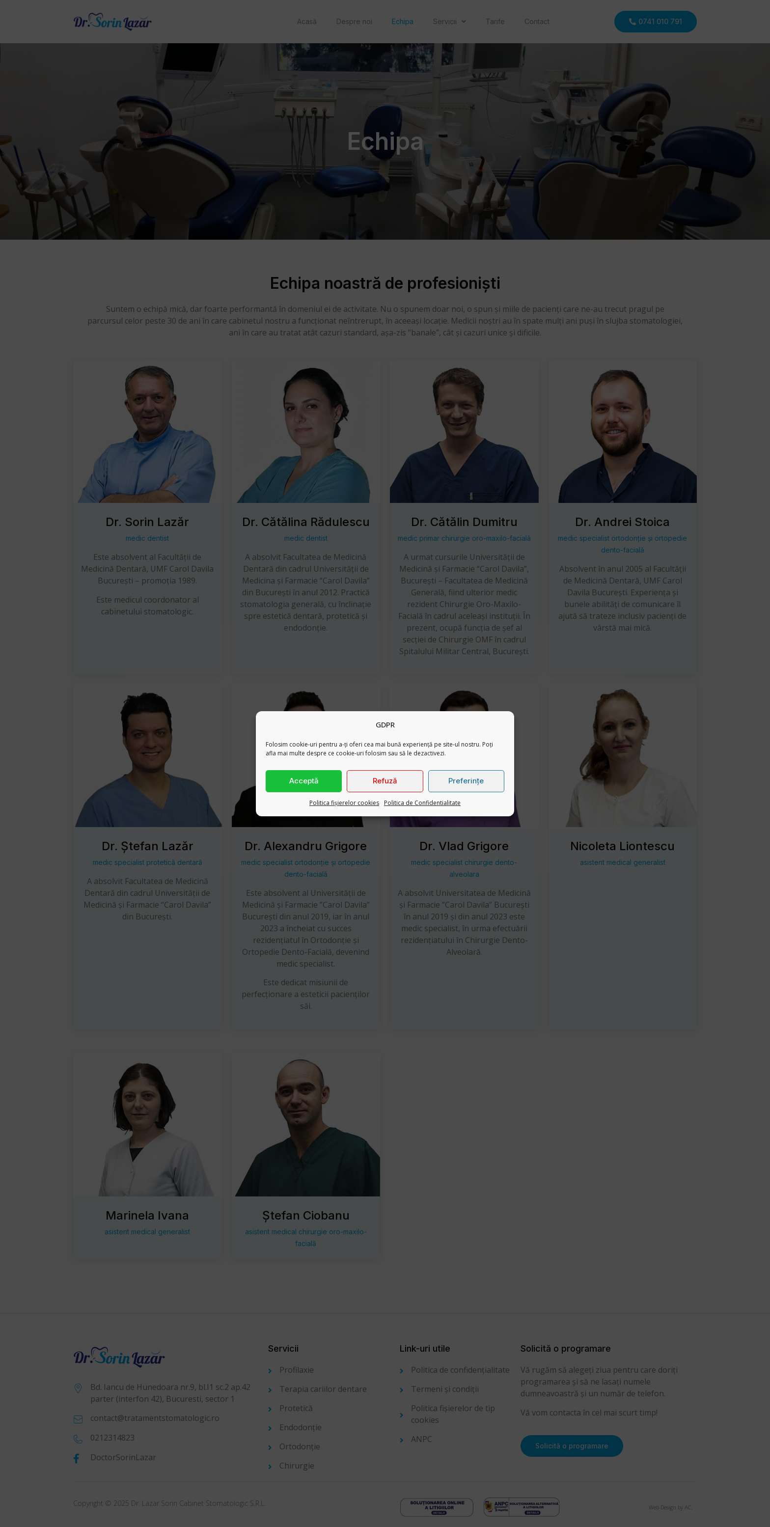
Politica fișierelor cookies (344, 803)
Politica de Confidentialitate (422, 803)
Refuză (385, 780)
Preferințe (466, 780)
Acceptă (304, 780)
